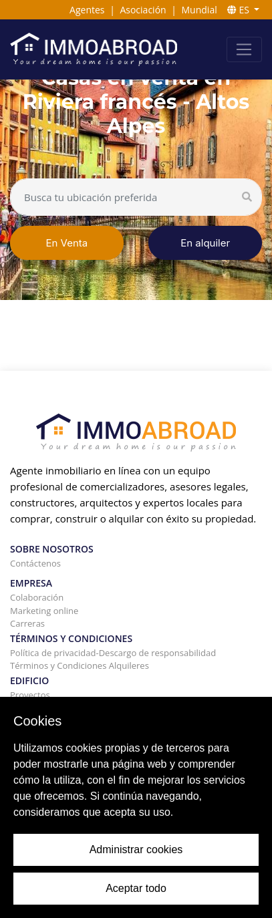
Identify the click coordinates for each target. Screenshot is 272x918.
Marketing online (44, 611)
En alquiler (205, 243)
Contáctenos (35, 563)
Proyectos (30, 695)
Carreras (27, 623)
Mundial (199, 9)
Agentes (87, 9)
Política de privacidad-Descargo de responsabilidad (113, 653)
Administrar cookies (136, 849)
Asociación (143, 9)
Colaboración (36, 597)
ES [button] (239, 9)
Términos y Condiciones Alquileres (79, 665)
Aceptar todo (136, 888)
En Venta (66, 243)
